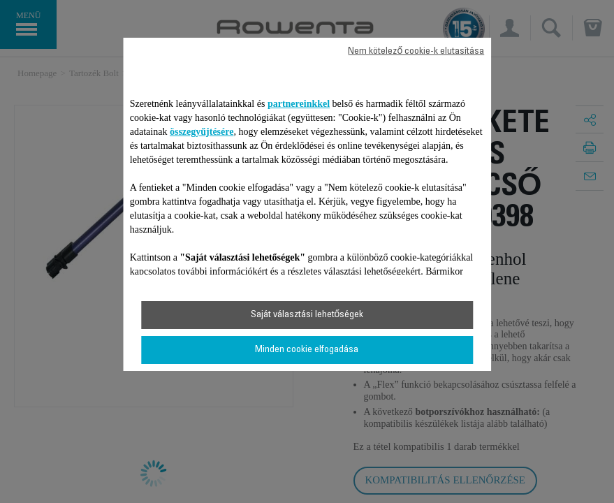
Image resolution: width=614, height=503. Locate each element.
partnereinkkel (299, 104)
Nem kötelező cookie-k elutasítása (416, 52)
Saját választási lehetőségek (307, 315)
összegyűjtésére (202, 131)
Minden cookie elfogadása (306, 350)
